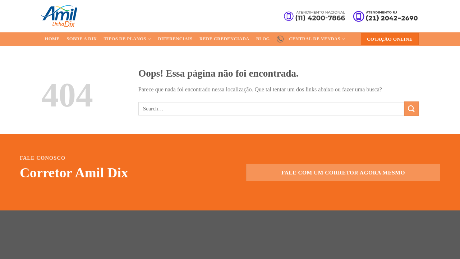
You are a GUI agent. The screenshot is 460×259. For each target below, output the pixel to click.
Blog (263, 38)
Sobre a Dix (81, 38)
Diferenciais (175, 38)
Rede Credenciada (224, 38)
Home (52, 38)
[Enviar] (411, 108)
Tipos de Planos (127, 39)
